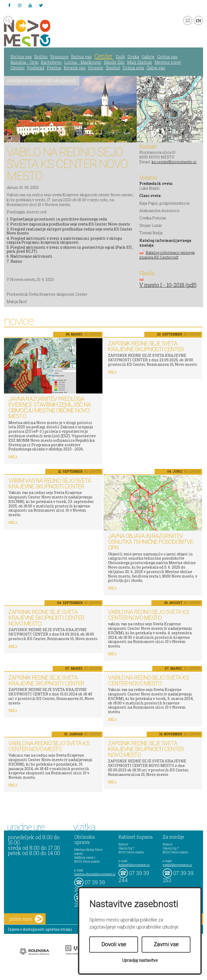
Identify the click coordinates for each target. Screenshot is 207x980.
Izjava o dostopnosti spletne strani (40, 929)
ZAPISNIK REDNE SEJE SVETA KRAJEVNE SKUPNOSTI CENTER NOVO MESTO (46, 618)
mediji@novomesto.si (177, 865)
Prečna (54, 67)
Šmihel (113, 67)
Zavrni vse (166, 944)
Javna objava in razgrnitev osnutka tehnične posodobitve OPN (150, 542)
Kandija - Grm (24, 62)
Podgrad (35, 67)
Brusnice (59, 56)
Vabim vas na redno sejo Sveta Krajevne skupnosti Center (49, 483)
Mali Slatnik (139, 62)
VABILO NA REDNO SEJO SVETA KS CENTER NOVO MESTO (148, 615)
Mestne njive (168, 62)
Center (104, 56)
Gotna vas (167, 56)
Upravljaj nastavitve (140, 960)
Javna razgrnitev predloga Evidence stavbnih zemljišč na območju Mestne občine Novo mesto (49, 408)
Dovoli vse (113, 944)
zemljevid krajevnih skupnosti (41, 80)
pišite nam (26, 919)
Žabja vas (156, 67)
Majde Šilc (114, 62)
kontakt (187, 20)
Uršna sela (133, 67)
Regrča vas (75, 67)
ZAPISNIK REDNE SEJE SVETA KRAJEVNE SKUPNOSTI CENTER (146, 346)
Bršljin (41, 56)
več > (12, 456)
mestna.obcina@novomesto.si (94, 874)
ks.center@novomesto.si (174, 161)
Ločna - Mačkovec (82, 62)
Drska (133, 56)
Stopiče (95, 67)
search (8, 20)
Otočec (18, 67)
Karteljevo (51, 62)
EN (198, 20)
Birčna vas (21, 56)
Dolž (120, 56)
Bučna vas (81, 56)
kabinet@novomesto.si (134, 865)
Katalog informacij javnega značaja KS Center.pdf (167, 255)
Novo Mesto (39, 33)
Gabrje (148, 56)
